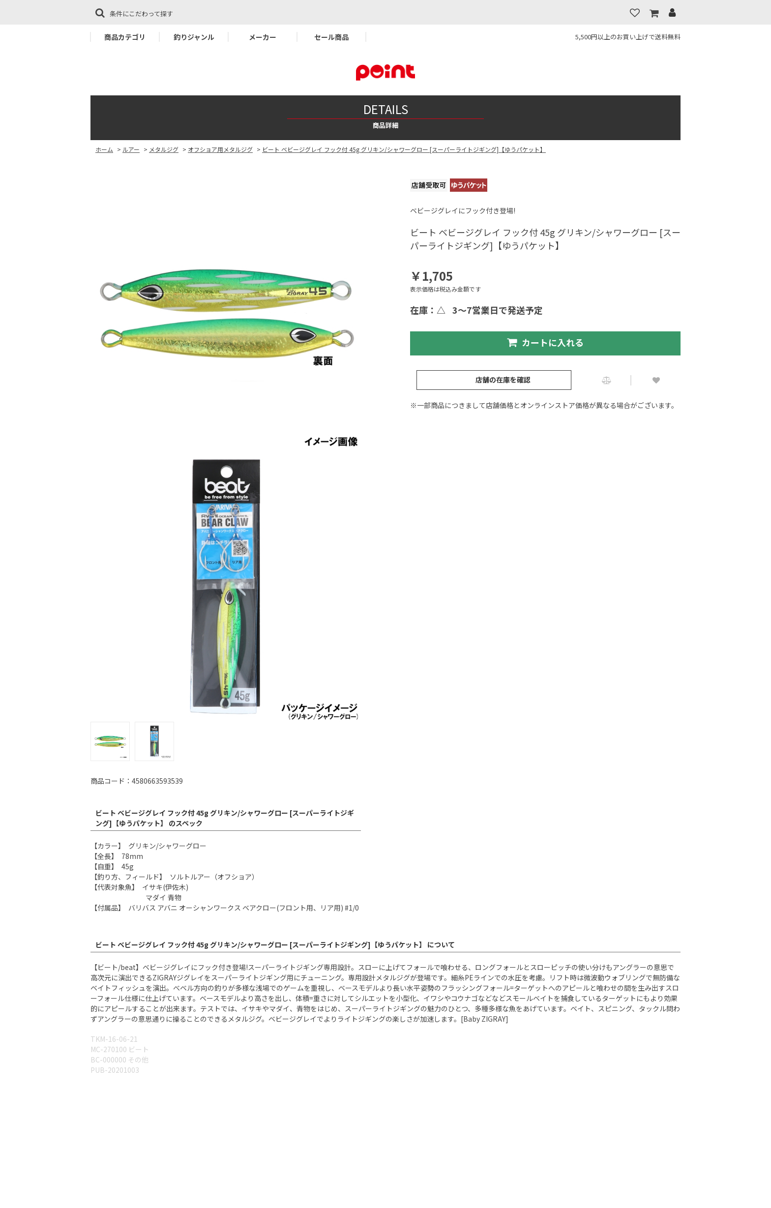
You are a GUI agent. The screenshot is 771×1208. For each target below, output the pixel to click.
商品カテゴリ (125, 37)
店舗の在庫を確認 (503, 379)
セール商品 (331, 37)
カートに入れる (545, 342)
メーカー (262, 37)
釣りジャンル (194, 37)
